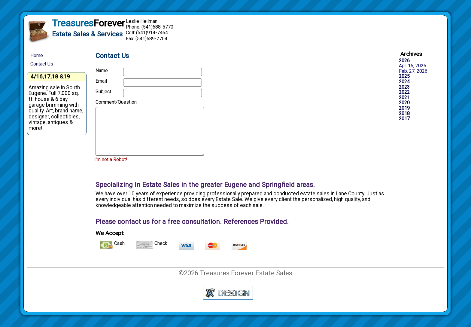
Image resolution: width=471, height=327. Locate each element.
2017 (404, 118)
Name (102, 70)
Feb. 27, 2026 (413, 71)
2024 (404, 81)
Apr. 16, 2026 (412, 66)
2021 (404, 97)
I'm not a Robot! (110, 159)
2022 (404, 92)
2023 (404, 87)
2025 (404, 76)
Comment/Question (108, 102)
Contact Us (41, 64)
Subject (103, 91)
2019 (404, 108)
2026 (404, 60)
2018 (404, 113)
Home (36, 55)
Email (101, 81)
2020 (404, 102)
